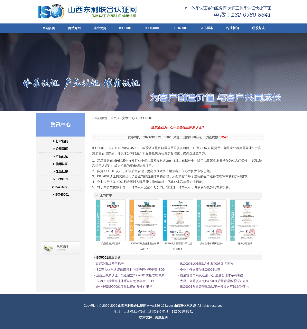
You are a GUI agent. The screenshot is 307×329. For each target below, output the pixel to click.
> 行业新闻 (60, 141)
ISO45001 (180, 28)
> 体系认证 (60, 171)
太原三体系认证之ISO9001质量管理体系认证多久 (214, 281)
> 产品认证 (60, 156)
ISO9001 (125, 28)
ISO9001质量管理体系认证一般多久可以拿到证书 (214, 286)
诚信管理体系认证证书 (211, 243)
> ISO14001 (60, 187)
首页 (113, 118)
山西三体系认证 (185, 305)
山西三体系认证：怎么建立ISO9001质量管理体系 (130, 275)
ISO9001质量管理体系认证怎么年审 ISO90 (125, 281)
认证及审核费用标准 (110, 263)
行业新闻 (232, 28)
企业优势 (100, 28)
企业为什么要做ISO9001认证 (200, 269)
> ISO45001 (60, 194)
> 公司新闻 (60, 148)
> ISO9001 (60, 179)
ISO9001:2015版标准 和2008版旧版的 (206, 263)
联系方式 (258, 28)
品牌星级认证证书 (110, 243)
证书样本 (207, 28)
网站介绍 (74, 28)
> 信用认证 (60, 164)
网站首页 (48, 28)
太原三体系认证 (241, 8)
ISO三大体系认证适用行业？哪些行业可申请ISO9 (130, 269)
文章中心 (128, 118)
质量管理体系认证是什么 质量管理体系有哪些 (211, 275)
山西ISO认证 (202, 148)
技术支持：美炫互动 (153, 317)
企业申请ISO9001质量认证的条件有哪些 (124, 286)
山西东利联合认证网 (132, 305)
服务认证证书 (245, 243)
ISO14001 (152, 28)
